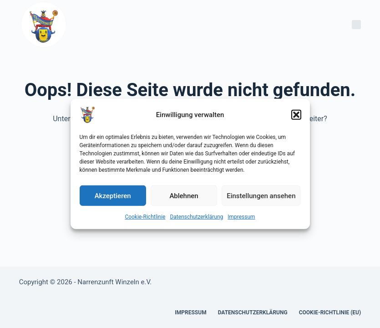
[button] (296, 114)
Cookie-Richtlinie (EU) (330, 312)
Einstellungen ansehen (261, 195)
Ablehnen (183, 195)
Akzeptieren (113, 195)
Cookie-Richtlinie (145, 217)
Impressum (241, 217)
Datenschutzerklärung (196, 217)
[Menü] (356, 24)
